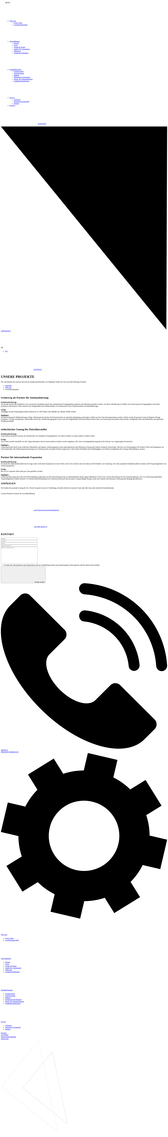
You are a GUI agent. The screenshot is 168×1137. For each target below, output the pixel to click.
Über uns (8, 387)
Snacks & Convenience (22, 49)
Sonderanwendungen (21, 53)
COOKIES (4, 1038)
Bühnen (16, 75)
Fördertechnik (19, 71)
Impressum (5, 1042)
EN (6, 351)
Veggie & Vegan (19, 47)
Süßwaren (17, 51)
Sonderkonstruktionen (21, 81)
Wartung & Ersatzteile (21, 102)
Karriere (4, 1036)
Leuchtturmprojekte (21, 25)
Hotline (16, 103)
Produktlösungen (7, 993)
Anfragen (17, 100)
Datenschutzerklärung (8, 1040)
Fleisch (16, 43)
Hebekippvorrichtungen (22, 77)
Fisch (16, 45)
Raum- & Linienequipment (23, 79)
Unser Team (18, 23)
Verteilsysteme (19, 73)
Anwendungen (6, 962)
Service (3, 1025)
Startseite (8, 385)
